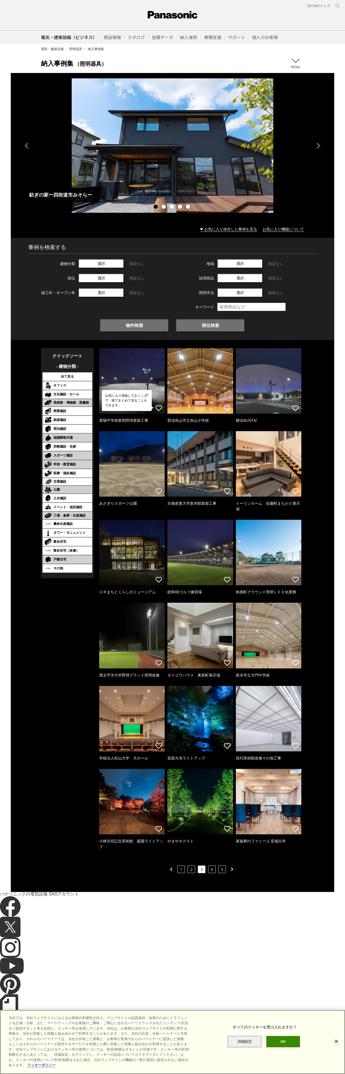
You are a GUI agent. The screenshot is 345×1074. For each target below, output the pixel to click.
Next (318, 145)
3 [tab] (172, 207)
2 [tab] (164, 207)
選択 (101, 263)
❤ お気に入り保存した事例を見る (228, 229)
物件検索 (134, 325)
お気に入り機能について (283, 229)
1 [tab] (156, 207)
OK (283, 1049)
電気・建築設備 (52, 49)
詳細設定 (245, 1049)
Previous (26, 145)
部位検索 (210, 325)
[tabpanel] (172, 145)
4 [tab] (180, 207)
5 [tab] (188, 207)
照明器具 (75, 49)
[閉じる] (336, 1049)
